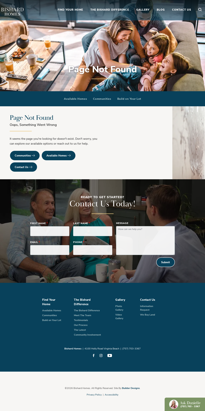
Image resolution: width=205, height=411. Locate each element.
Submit (165, 262)
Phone (78, 242)
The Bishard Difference (82, 302)
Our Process (81, 324)
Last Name (81, 223)
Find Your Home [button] (69, 15)
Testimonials (81, 320)
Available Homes (75, 99)
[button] (198, 16)
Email (35, 242)
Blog (160, 15)
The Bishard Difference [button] (108, 15)
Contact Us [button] (180, 15)
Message (122, 223)
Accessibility (111, 394)
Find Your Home (48, 302)
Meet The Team (82, 315)
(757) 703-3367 (131, 348)
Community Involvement (87, 334)
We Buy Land (147, 314)
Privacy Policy (94, 394)
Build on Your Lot (129, 99)
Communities (102, 99)
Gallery (120, 300)
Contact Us (21, 167)
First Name (39, 223)
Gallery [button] (141, 15)
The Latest (80, 329)
